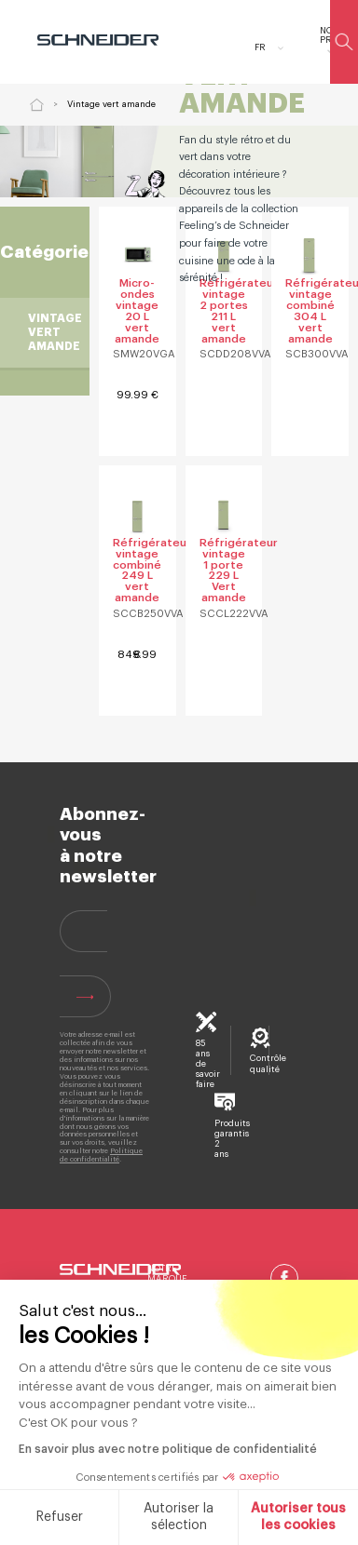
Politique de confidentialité (101, 1155)
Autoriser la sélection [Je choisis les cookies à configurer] (136, 1517)
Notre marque (167, 1273)
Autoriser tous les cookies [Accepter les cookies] (255, 1517)
